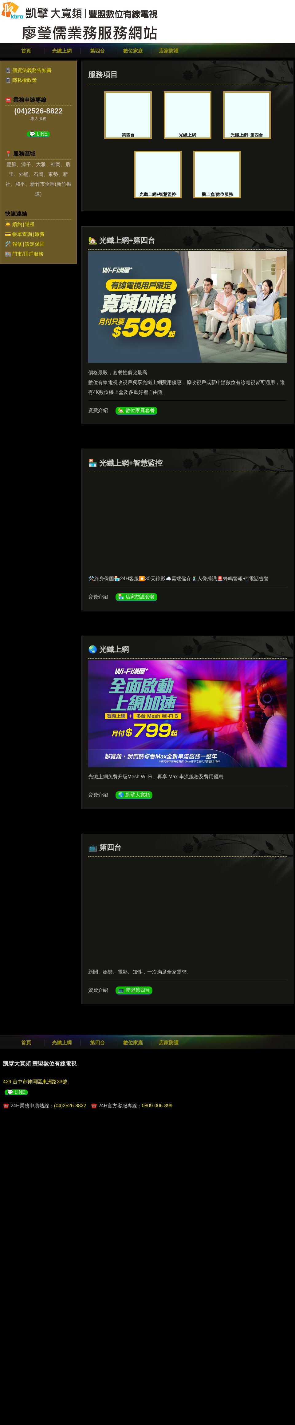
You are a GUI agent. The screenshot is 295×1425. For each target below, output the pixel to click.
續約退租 (23, 224)
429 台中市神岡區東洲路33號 (35, 1081)
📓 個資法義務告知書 (28, 70)
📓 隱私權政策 (21, 80)
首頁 (26, 51)
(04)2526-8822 (70, 1105)
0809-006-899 (157, 1105)
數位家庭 (133, 51)
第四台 (97, 51)
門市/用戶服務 (27, 253)
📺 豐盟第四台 (134, 990)
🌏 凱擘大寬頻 (134, 794)
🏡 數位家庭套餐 (136, 410)
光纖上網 (62, 51)
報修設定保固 (28, 244)
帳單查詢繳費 (28, 234)
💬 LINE (38, 134)
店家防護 (169, 51)
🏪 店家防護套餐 (136, 596)
